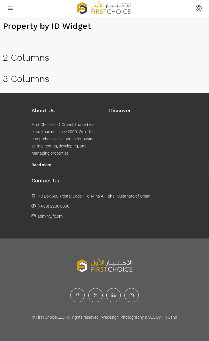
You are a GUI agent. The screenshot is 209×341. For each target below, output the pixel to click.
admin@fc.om (50, 216)
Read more (41, 165)
